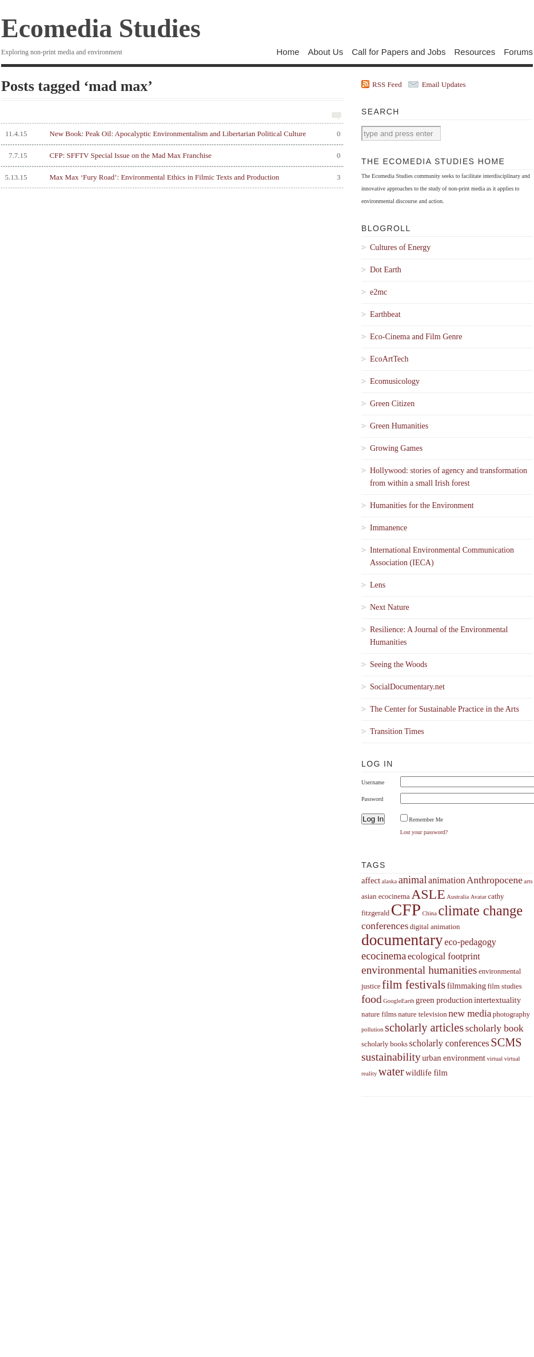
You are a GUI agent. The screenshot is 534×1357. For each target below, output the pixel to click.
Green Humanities (399, 426)
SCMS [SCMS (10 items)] (506, 1042)
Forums (518, 52)
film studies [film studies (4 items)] (504, 986)
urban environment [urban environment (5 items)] (453, 1057)
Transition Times (397, 731)
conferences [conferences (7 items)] (384, 925)
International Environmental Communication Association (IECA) (442, 556)
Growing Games (396, 448)
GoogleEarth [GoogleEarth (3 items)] (398, 1001)
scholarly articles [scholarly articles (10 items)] (424, 1027)
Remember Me (426, 819)
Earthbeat (385, 314)
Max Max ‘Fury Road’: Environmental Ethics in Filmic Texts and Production (171, 177)
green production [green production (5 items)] (444, 1000)
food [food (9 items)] (371, 999)
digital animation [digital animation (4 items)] (435, 927)
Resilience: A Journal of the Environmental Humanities (439, 635)
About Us (325, 52)
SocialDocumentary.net (407, 687)
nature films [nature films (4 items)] (379, 1014)
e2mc (378, 292)
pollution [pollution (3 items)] (372, 1029)
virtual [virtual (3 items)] (495, 1059)
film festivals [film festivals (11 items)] (413, 984)
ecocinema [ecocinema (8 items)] (383, 956)
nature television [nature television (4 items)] (422, 1014)
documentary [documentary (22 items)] (402, 940)
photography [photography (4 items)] (511, 1014)
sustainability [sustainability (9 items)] (391, 1057)
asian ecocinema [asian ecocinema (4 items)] (385, 896)
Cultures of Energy (400, 247)
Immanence (388, 527)
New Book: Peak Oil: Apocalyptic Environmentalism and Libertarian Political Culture (171, 134)
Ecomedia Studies (101, 28)
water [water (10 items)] (391, 1071)
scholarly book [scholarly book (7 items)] (494, 1028)
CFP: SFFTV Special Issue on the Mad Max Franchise (171, 155)
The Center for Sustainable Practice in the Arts (444, 709)
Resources (474, 52)
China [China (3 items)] (429, 913)
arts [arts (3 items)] (528, 881)
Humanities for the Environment (422, 505)
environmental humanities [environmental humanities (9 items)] (419, 970)
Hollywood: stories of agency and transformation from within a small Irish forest (448, 476)
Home (287, 52)
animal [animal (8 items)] (412, 880)
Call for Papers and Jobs (398, 52)
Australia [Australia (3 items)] (458, 897)
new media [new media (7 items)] (469, 1013)
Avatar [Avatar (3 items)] (479, 897)
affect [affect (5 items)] (370, 880)
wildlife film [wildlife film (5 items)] (426, 1072)
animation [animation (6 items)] (446, 880)
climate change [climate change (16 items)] (480, 910)
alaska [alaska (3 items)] (389, 881)
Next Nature (389, 607)
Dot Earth (385, 269)
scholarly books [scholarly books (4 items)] (384, 1044)
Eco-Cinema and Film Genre (416, 336)
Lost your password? (424, 832)
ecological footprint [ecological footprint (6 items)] (444, 956)
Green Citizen (392, 403)
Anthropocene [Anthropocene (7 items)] (495, 880)
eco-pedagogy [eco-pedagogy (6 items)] (470, 942)
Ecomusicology (395, 381)
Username (373, 782)
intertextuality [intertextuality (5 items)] (497, 1000)
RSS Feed (387, 84)
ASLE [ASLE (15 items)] (428, 894)
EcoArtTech (389, 359)
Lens (377, 585)
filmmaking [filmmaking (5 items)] (466, 985)
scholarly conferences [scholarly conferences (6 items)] (449, 1043)
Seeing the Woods (399, 664)
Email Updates (444, 84)
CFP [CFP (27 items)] (406, 909)
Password (372, 799)
